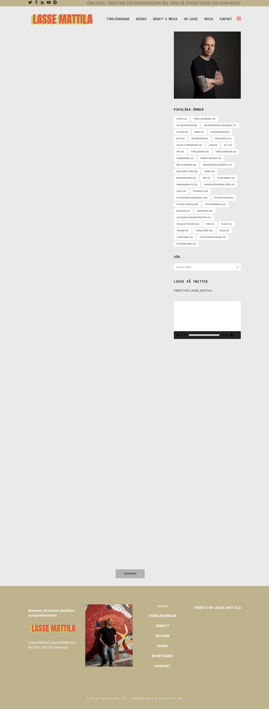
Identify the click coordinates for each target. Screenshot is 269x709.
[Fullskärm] (238, 335)
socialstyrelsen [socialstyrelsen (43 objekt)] (188, 224)
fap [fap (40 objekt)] (180, 152)
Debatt (162, 626)
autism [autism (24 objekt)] (182, 132)
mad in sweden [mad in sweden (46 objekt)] (186, 165)
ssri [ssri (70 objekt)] (210, 224)
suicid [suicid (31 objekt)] (226, 224)
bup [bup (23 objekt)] (180, 139)
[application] (207, 320)
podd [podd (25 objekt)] (181, 191)
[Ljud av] (232, 335)
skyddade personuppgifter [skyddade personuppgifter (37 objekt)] (194, 217)
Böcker (162, 636)
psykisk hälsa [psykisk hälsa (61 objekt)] (223, 198)
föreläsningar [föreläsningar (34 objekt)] (226, 152)
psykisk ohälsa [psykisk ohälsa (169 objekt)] (187, 204)
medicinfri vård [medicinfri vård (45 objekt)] (187, 171)
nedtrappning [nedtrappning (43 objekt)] (186, 178)
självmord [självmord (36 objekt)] (205, 211)
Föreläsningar (162, 616)
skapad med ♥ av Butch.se (157, 698)
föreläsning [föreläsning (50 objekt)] (200, 152)
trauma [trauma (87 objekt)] (183, 231)
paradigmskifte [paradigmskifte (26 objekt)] (187, 185)
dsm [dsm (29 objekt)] (213, 145)
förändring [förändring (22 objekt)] (185, 158)
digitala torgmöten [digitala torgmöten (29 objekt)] (189, 145)
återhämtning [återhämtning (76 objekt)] (186, 244)
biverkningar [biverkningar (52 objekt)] (220, 132)
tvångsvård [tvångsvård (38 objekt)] (204, 231)
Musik (162, 646)
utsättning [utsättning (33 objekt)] (185, 237)
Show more (130, 574)
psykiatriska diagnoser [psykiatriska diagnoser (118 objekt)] (192, 198)
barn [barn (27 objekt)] (199, 132)
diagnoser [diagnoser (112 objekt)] (223, 139)
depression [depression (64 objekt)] (199, 139)
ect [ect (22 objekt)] (228, 145)
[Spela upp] (178, 335)
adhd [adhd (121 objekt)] (182, 119)
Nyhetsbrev (162, 656)
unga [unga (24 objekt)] (224, 231)
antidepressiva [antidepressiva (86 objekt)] (187, 125)
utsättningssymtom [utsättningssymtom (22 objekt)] (213, 237)
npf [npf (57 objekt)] (207, 178)
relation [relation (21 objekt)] (183, 211)
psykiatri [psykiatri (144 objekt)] (200, 191)
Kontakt (163, 666)
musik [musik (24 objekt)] (210, 171)
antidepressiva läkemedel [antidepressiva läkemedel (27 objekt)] (220, 125)
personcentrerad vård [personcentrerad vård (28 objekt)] (219, 185)
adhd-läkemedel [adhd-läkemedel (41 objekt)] (205, 119)
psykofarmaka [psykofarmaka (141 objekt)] (215, 204)
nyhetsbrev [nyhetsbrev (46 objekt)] (225, 178)
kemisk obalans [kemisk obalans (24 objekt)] (210, 158)
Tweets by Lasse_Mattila (193, 290)
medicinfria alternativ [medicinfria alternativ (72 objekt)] (217, 165)
